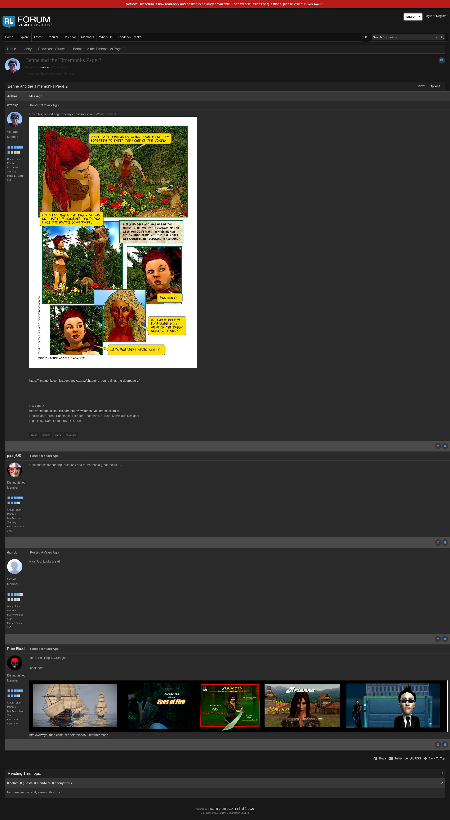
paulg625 (14, 456)
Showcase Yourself (52, 49)
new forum (314, 4)
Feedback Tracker (130, 37)
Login (428, 16)
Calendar (69, 37)
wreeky (45, 67)
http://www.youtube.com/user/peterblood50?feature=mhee (68, 735)
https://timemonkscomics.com (49, 411)
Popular (53, 37)
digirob (12, 552)
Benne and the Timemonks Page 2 (98, 49)
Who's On (106, 37)
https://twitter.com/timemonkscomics (95, 411)
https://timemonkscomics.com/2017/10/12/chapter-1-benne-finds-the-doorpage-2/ (84, 380)
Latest (38, 37)
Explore (23, 37)
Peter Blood (16, 649)
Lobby (27, 49)
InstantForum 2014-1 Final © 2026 (231, 808)
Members (88, 37)
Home (9, 37)
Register (441, 16)
